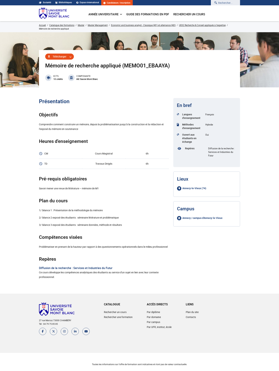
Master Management (98, 25)
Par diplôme (153, 312)
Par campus (153, 322)
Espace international (87, 2)
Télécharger (59, 56)
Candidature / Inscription (116, 3)
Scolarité (45, 2)
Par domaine (154, 317)
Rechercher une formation (118, 317)
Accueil (42, 25)
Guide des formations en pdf (147, 14)
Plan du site (192, 312)
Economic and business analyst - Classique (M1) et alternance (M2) (143, 25)
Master (81, 25)
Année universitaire (105, 14)
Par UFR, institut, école (159, 327)
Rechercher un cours (189, 14)
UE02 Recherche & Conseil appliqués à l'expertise (202, 25)
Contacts (191, 317)
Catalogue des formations (61, 25)
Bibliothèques (64, 2)
